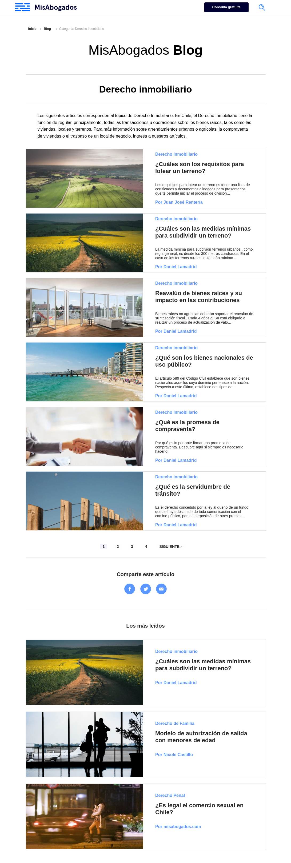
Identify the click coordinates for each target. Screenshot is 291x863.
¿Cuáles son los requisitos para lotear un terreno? (199, 167)
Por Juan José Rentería (179, 202)
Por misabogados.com (178, 826)
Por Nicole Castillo (174, 754)
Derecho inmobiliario (176, 154)
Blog (47, 29)
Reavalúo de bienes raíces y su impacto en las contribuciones (198, 296)
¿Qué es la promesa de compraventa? (187, 425)
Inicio (32, 29)
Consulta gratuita (226, 7)
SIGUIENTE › (170, 546)
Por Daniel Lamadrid (176, 266)
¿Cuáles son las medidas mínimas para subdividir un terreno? (203, 232)
